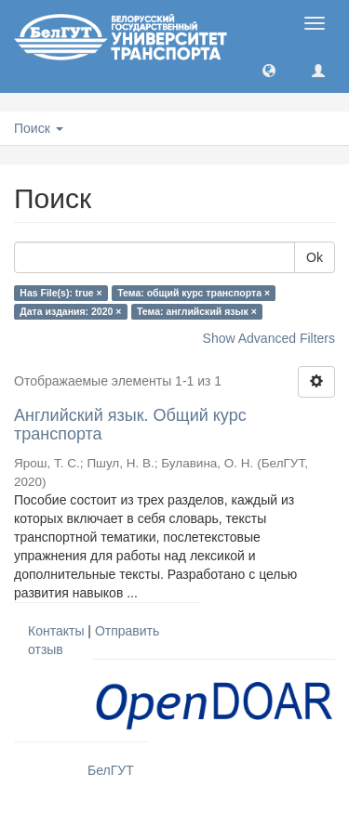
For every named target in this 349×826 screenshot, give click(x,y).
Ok (314, 257)
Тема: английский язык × (197, 311)
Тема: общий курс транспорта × (193, 292)
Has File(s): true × (60, 292)
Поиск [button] (38, 128)
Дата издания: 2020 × (70, 311)
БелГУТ (110, 770)
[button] (269, 69)
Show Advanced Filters (269, 338)
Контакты (56, 630)
